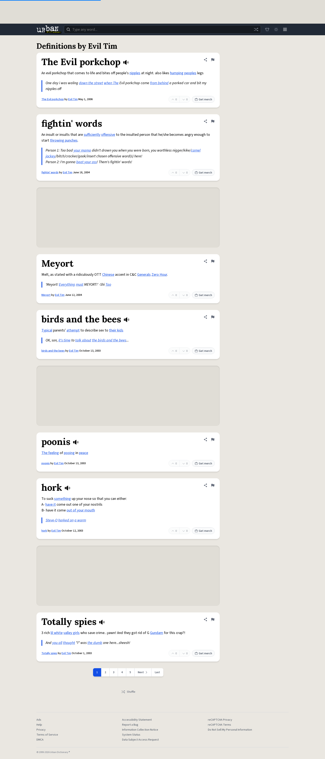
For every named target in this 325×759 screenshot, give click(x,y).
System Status (131, 735)
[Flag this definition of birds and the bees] (212, 317)
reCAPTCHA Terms (219, 725)
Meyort (46, 295)
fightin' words (49, 172)
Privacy (41, 730)
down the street (91, 83)
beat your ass (86, 162)
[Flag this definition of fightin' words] (212, 121)
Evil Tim (73, 99)
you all (57, 642)
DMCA (40, 740)
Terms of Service (47, 735)
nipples (135, 73)
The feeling (50, 452)
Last (157, 672)
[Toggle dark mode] (275, 29)
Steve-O (51, 520)
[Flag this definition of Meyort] (212, 261)
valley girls (71, 632)
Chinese (108, 274)
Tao (108, 284)
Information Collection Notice (140, 730)
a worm (80, 520)
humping (176, 73)
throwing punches (64, 140)
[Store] (266, 29)
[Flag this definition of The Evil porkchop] (212, 59)
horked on (66, 520)
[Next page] (143, 672)
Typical (46, 330)
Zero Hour (159, 274)
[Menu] (285, 29)
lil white (57, 632)
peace (83, 452)
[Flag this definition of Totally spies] (212, 619)
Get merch (203, 99)
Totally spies (49, 653)
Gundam (156, 632)
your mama (82, 150)
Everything (67, 284)
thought (69, 642)
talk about (83, 340)
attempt (73, 330)
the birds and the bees (109, 340)
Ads (38, 720)
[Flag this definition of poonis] (212, 439)
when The (111, 83)
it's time (64, 340)
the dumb (94, 642)
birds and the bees (53, 351)
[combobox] (162, 29)
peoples (190, 73)
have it (50, 504)
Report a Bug (130, 725)
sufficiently (92, 134)
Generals (144, 274)
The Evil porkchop (52, 99)
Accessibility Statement (137, 720)
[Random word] (255, 29)
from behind (159, 83)
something (62, 498)
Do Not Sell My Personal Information (230, 730)
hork (44, 531)
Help (39, 725)
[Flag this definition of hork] (212, 485)
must (79, 284)
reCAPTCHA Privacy (220, 720)
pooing (69, 452)
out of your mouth (81, 510)
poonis (45, 463)
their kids (116, 330)
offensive (108, 134)
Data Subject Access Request (140, 740)
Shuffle (128, 692)
